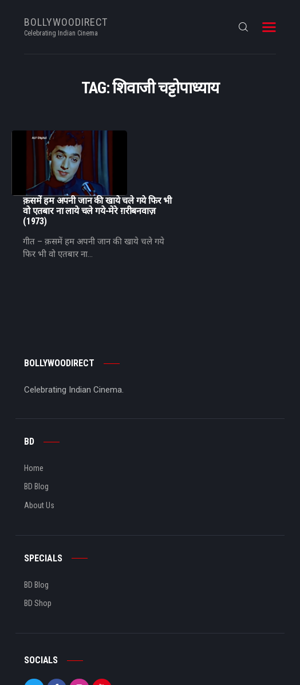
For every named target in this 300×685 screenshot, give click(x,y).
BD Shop (38, 538)
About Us (39, 440)
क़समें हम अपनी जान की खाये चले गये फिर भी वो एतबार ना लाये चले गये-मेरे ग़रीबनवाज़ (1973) (211, 145)
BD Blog (36, 421)
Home (34, 402)
